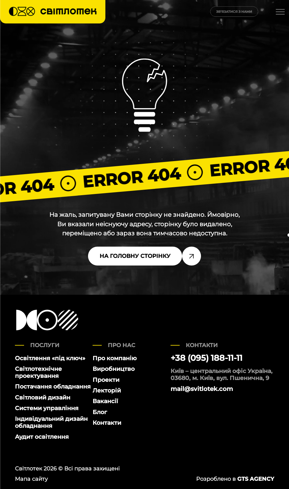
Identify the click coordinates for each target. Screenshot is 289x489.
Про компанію (115, 358)
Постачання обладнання (53, 386)
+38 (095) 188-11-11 (206, 358)
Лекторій (107, 390)
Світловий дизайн (42, 397)
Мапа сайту (31, 479)
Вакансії (105, 401)
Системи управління (47, 408)
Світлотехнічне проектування (38, 372)
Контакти (107, 422)
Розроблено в (235, 479)
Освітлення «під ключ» (50, 358)
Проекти (106, 379)
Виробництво (114, 368)
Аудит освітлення (42, 436)
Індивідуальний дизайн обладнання (51, 422)
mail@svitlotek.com (202, 388)
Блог (100, 412)
